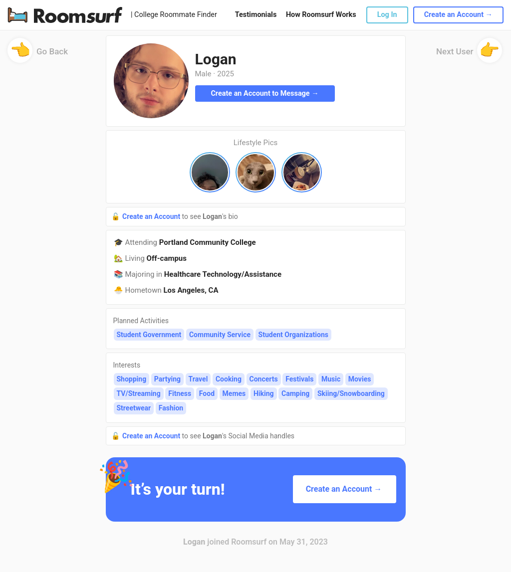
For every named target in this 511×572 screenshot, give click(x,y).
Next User (469, 54)
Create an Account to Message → (264, 93)
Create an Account (152, 216)
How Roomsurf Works (321, 14)
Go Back (37, 54)
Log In (387, 14)
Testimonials (255, 14)
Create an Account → (458, 14)
